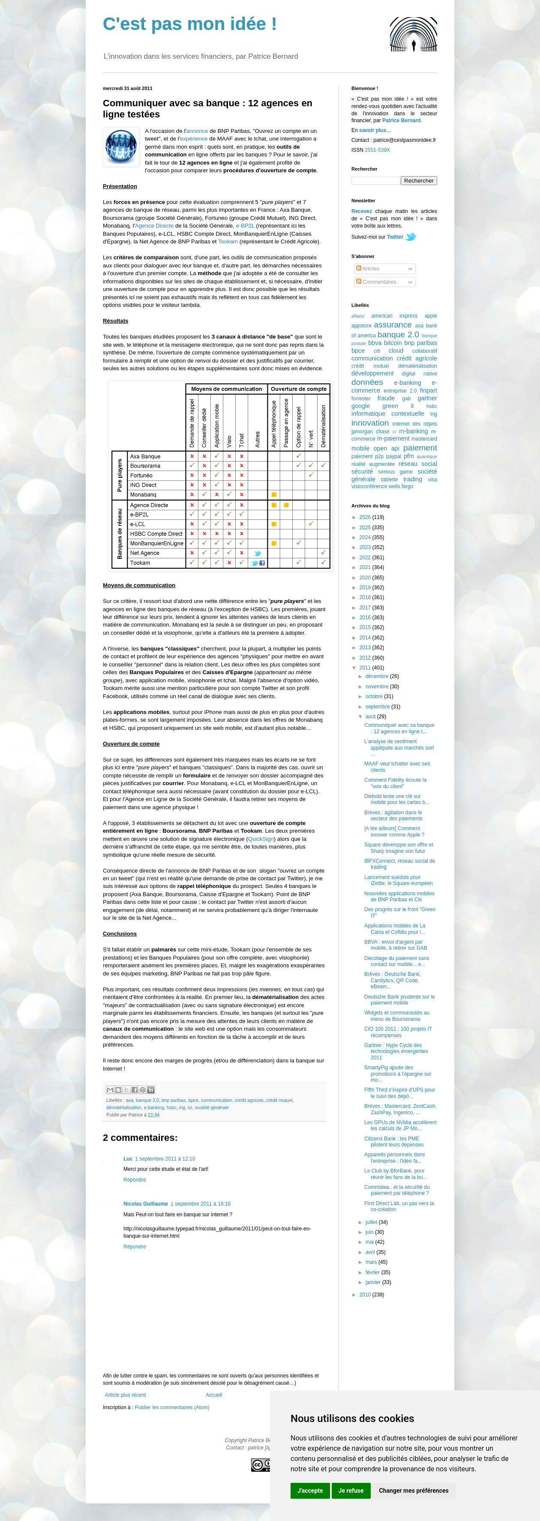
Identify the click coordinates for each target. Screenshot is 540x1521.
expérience (194, 138)
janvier (374, 1282)
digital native (419, 374)
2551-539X (377, 150)
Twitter (395, 237)
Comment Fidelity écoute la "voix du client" (395, 783)
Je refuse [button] (351, 1490)
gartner (427, 398)
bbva (374, 342)
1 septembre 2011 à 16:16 (201, 1204)
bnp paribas (174, 1100)
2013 (366, 648)
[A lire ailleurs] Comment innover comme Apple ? (394, 831)
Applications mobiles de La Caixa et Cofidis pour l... (395, 929)
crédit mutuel (279, 1100)
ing (182, 1107)
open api (386, 448)
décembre (378, 676)
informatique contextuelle (387, 413)
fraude (386, 398)
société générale (211, 1107)
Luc (127, 1159)
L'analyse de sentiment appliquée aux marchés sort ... (399, 747)
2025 (366, 528)
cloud (396, 350)
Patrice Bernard (401, 120)
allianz (358, 315)
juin (370, 1232)
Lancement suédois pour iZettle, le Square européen (398, 880)
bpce (193, 1100)
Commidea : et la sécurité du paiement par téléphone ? (397, 1190)
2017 (366, 608)
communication (216, 1100)
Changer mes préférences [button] (414, 1490)
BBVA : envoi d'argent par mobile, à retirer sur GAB (395, 945)
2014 (366, 638)
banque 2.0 (147, 1100)
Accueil (214, 1395)
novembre (378, 687)
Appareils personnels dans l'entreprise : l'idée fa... (394, 1158)
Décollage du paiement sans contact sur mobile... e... (396, 961)
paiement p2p (367, 456)
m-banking (413, 431)
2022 (366, 558)
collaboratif (424, 351)
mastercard (424, 439)
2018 (366, 597)
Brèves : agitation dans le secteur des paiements (393, 816)
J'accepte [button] (310, 1490)
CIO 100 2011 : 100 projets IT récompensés (398, 1032)
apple (431, 316)
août (371, 717)
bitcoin (393, 342)
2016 (366, 618)
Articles (367, 269)
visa (432, 480)
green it (398, 405)
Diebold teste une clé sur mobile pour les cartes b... (396, 799)
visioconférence (369, 486)
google (360, 405)
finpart (428, 390)
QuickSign (261, 839)
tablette (389, 480)
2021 (366, 567)
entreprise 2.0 (400, 391)
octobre (375, 696)
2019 (366, 588)
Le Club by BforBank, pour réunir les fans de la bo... (395, 1174)
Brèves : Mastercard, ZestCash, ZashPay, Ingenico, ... (400, 1109)
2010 (366, 1295)
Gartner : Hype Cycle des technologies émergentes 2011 (396, 1051)
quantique (427, 456)
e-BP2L (245, 225)
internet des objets (415, 424)
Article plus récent (125, 1395)
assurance (393, 324)
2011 (366, 668)
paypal (393, 456)
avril (371, 1252)
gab (406, 399)
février (373, 1272)
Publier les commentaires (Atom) (172, 1407)
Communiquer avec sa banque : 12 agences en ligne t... (399, 728)
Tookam (228, 241)
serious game (395, 472)
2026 (366, 517)
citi (377, 351)
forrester (361, 399)
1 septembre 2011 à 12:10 (165, 1159)
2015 (366, 627)
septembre (378, 707)
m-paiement (393, 438)
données (367, 382)
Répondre (134, 1180)
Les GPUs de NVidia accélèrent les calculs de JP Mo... (400, 1125)
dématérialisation (123, 1107)
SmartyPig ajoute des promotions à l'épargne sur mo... (398, 1074)
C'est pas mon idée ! (190, 24)
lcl (190, 1107)
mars (372, 1262)
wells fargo (401, 486)
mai (370, 1242)
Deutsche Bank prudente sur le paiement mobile (399, 1000)
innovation (370, 422)
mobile (360, 448)
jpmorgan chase (370, 432)
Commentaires (376, 282)
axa (129, 1100)
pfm (409, 456)
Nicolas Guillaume (145, 1204)
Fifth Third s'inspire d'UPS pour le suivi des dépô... (399, 1093)
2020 (366, 578)
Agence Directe (154, 225)
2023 (366, 547)
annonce (197, 131)
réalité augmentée (373, 464)
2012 (366, 658)
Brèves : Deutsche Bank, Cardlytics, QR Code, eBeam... (392, 980)
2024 (366, 537)
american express (395, 316)
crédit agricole (249, 1100)
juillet (372, 1222)
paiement (420, 447)
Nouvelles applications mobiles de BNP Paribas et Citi (399, 897)
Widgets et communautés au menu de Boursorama (396, 1016)
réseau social (418, 463)
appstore (361, 326)
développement (372, 373)
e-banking (154, 1107)
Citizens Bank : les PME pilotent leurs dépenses (393, 1142)
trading (412, 479)
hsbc (172, 1107)
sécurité (362, 471)
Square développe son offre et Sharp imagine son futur (398, 848)
